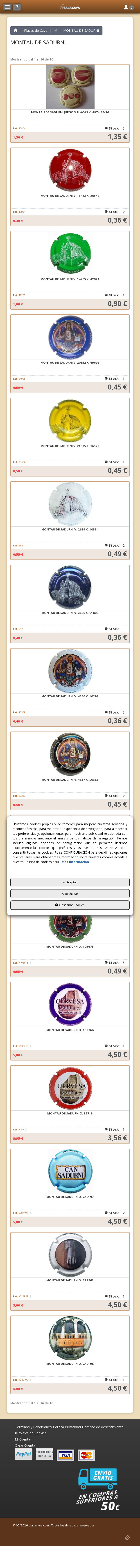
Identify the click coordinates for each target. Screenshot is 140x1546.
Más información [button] (75, 862)
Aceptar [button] (70, 882)
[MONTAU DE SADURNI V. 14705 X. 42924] (70, 253)
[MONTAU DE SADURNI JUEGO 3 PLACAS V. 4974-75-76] (70, 87)
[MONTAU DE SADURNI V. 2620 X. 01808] (70, 587)
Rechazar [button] (70, 894)
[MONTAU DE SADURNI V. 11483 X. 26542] (70, 170)
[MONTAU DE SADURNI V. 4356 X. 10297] (70, 671)
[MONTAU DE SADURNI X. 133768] (70, 1004)
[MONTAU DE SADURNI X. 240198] (70, 1338)
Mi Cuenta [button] (22, 1439)
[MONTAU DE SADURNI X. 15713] (70, 1088)
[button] (70, 6)
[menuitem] (33, 1427)
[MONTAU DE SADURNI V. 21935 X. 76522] (70, 420)
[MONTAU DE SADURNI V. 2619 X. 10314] (70, 504)
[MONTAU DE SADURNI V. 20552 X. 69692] (70, 337)
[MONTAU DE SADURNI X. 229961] (70, 1255)
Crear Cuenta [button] (25, 1445)
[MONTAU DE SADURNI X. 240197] (70, 1171)
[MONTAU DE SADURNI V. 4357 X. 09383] (70, 754)
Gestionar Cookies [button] (70, 905)
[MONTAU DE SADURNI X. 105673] (70, 921)
